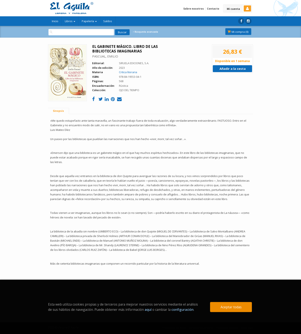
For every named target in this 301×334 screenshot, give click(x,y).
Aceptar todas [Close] (231, 307)
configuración (182, 309)
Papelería (89, 21)
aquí (148, 309)
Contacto (213, 8)
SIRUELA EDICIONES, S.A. (134, 63)
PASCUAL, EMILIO (105, 56)
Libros (70, 21)
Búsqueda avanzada (145, 32)
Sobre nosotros (193, 8)
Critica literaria (128, 72)
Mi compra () (237, 32)
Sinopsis (58, 111)
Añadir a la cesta (232, 68)
